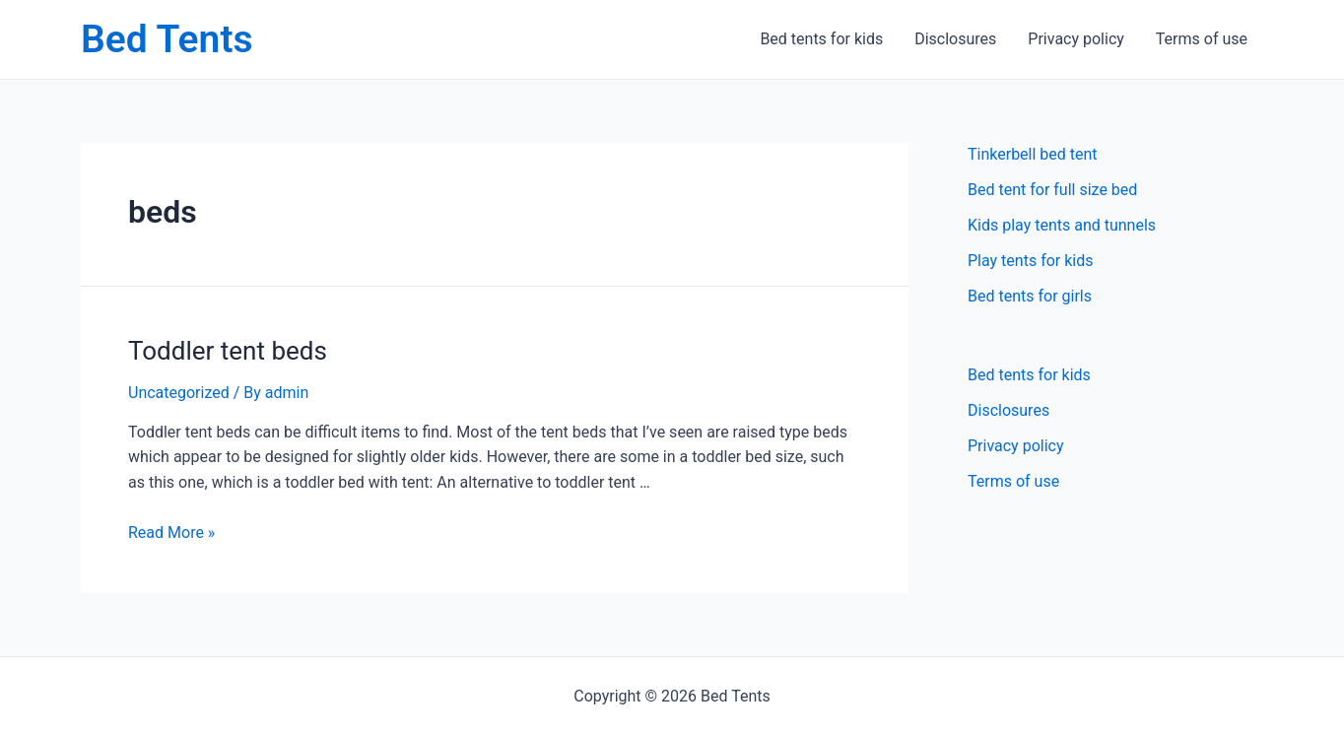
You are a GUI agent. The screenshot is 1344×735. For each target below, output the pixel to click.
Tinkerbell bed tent (1033, 154)
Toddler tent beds (227, 351)
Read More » (171, 532)
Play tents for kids (1030, 260)
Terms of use (1201, 39)
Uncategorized (179, 392)
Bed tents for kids (821, 39)
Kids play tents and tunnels (1062, 225)
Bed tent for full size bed (1052, 189)
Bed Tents (167, 39)
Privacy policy (1076, 39)
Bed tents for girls (1030, 296)
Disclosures (955, 39)
